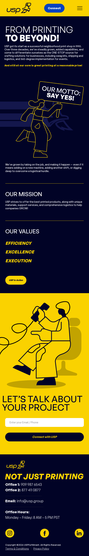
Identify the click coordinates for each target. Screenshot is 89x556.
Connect (54, 8)
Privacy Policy (41, 548)
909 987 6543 (31, 484)
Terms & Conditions (17, 548)
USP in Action (16, 280)
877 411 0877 (31, 490)
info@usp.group (30, 501)
